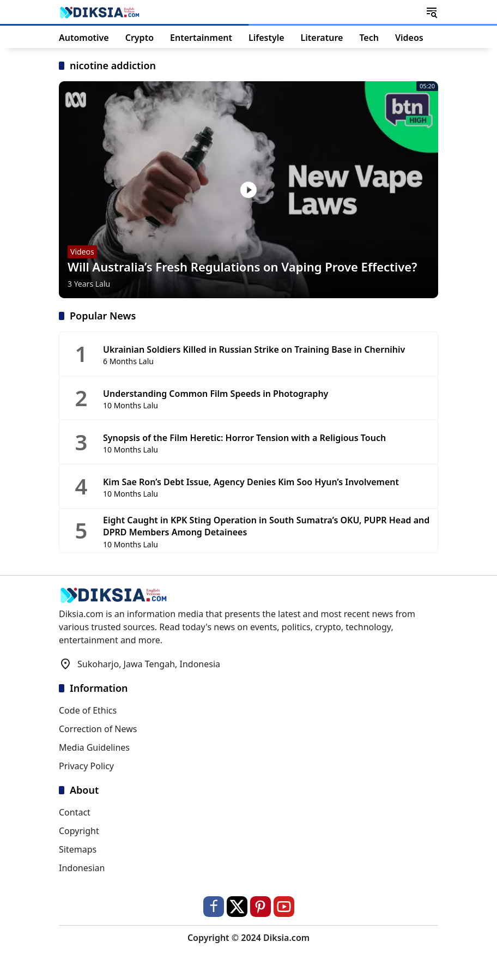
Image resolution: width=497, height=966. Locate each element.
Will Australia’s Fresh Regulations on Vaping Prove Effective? (242, 266)
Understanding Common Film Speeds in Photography (215, 394)
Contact (74, 812)
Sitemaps (77, 849)
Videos (82, 251)
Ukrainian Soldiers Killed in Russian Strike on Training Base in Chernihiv (254, 349)
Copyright (79, 831)
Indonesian (82, 868)
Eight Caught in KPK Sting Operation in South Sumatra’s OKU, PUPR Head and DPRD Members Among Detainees (266, 526)
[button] (431, 12)
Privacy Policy (86, 766)
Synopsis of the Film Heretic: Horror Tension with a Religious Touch (244, 438)
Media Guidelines (94, 747)
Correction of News (98, 729)
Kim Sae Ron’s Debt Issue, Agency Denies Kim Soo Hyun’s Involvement (251, 482)
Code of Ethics (88, 710)
